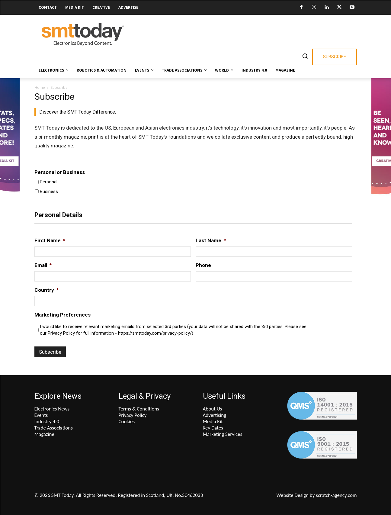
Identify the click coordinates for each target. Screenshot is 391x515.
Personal (48, 182)
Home (39, 87)
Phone (203, 265)
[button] (305, 56)
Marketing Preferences (62, 315)
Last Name (211, 240)
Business (49, 191)
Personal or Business (59, 172)
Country (46, 290)
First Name (49, 240)
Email (43, 265)
